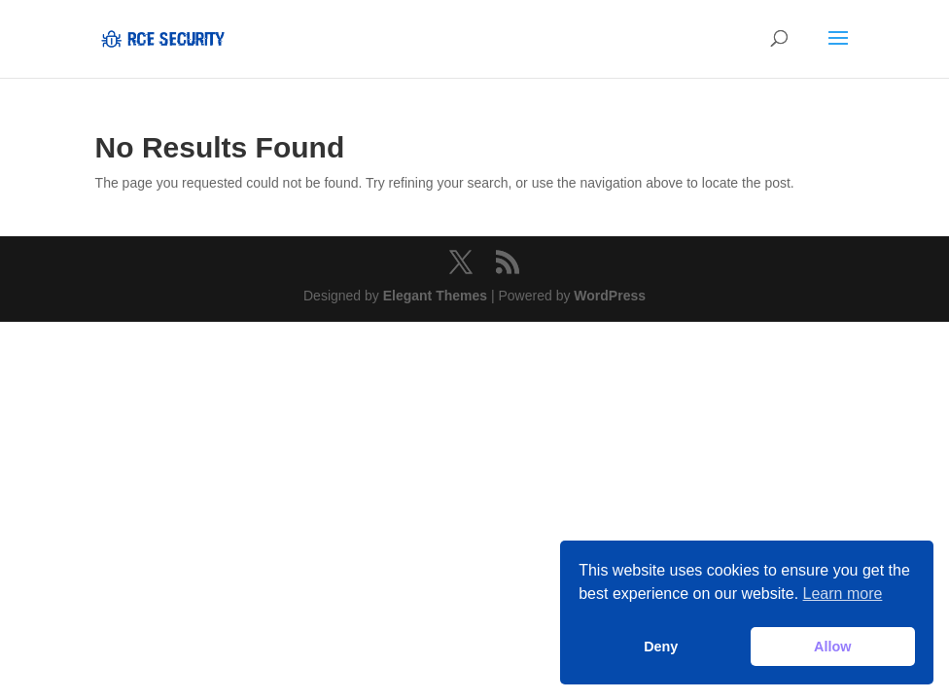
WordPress (610, 295)
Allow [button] (832, 646)
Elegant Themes (435, 295)
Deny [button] (661, 646)
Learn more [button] (843, 593)
